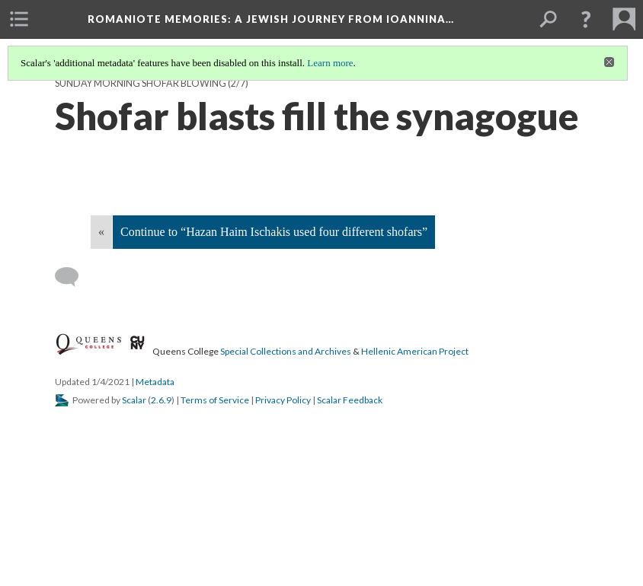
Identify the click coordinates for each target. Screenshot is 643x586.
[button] (586, 19)
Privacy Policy (283, 400)
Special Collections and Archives (285, 351)
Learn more (330, 62)
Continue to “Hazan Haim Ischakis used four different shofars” (273, 231)
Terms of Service (215, 400)
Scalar (134, 400)
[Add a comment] (73, 277)
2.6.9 (161, 400)
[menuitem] (19, 19)
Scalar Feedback (349, 400)
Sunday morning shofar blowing (140, 83)
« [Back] (101, 231)
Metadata (155, 381)
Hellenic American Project (415, 351)
